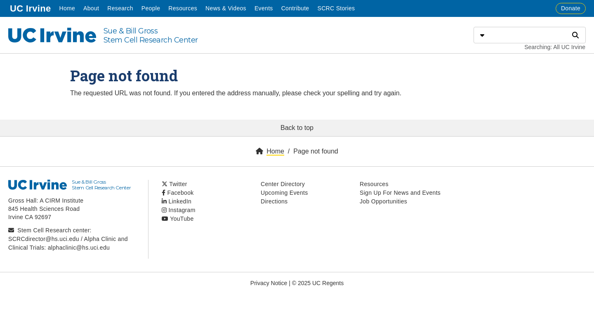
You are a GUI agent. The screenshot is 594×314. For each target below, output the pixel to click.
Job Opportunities (383, 201)
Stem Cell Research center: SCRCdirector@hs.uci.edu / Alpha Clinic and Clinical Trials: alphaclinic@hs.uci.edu (68, 239)
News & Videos (225, 8)
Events (264, 8)
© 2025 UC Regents (318, 283)
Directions (274, 201)
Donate (570, 8)
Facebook (178, 192)
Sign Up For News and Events (400, 192)
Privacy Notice (268, 283)
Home (67, 8)
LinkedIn (176, 201)
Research (120, 8)
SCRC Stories (336, 8)
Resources (182, 8)
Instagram (179, 210)
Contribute (295, 8)
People (150, 8)
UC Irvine (31, 8)
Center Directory (283, 184)
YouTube (178, 218)
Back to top (297, 127)
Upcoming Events (284, 192)
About (91, 8)
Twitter (174, 184)
